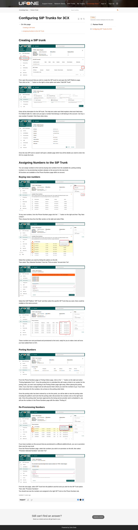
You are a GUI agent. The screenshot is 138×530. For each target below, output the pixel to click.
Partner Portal (34, 10)
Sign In (103, 3)
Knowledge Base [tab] (93, 3)
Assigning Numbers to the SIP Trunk (33, 31)
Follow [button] (93, 17)
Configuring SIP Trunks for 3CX (102, 29)
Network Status (59, 3)
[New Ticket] (98, 517)
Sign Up (111, 3)
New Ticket (71, 3)
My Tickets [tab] (81, 3)
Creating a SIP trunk (29, 27)
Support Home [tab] (47, 3)
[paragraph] (52, 265)
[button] (117, 4)
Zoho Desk (72, 527)
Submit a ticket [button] (98, 517)
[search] (94, 10)
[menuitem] (103, 4)
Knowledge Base (23, 10)
